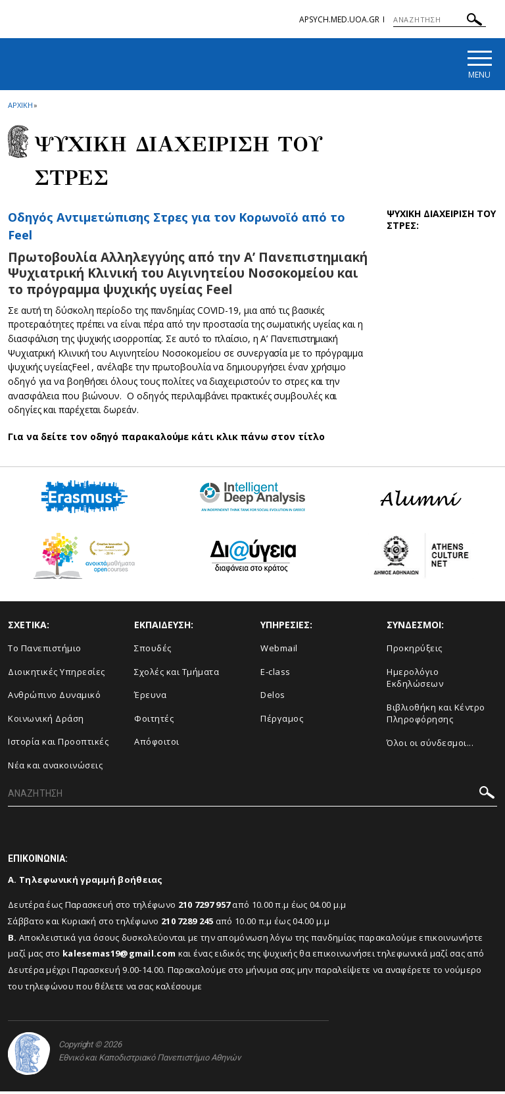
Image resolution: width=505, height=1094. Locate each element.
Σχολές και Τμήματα (176, 674)
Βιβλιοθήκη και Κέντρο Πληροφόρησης (436, 716)
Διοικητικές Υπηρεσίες (56, 674)
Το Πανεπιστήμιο (45, 651)
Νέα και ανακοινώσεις (55, 768)
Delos (272, 697)
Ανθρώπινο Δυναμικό (54, 697)
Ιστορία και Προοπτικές (58, 745)
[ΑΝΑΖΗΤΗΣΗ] (439, 19)
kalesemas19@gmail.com (119, 956)
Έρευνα (150, 697)
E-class (275, 674)
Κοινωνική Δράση (46, 721)
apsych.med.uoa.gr (339, 19)
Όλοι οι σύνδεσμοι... (430, 745)
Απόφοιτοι (157, 745)
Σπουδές (153, 651)
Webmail (279, 651)
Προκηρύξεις (415, 651)
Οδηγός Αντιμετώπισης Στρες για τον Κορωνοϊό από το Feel (176, 228)
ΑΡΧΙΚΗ (20, 107)
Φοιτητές (154, 721)
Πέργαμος (281, 721)
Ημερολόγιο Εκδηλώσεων (415, 680)
